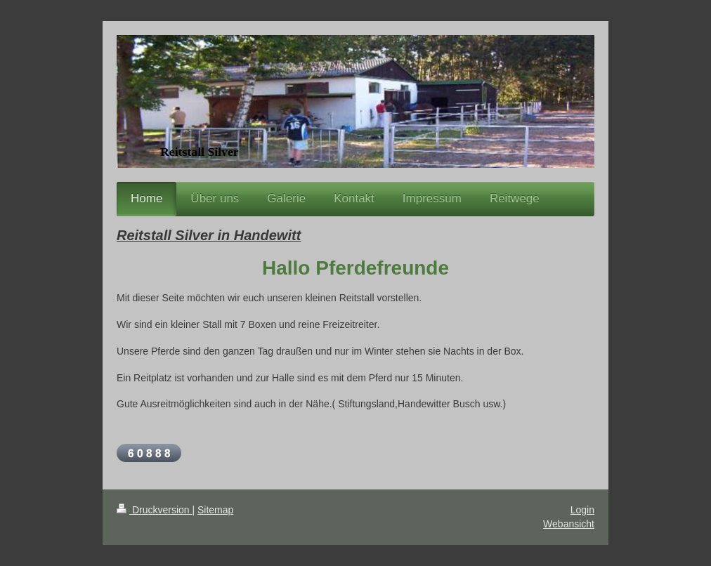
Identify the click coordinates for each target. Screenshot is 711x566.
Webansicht (568, 523)
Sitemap (215, 509)
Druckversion (154, 509)
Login (582, 509)
